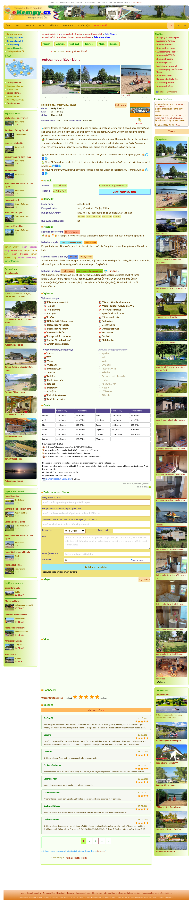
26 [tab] (85, 100)
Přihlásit (54, 25)
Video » (171, 131)
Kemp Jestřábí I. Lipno (14, 226)
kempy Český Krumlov (72, 34)
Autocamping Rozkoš (14, 345)
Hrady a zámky (68, 271)
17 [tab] (113, 97)
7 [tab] (70, 97)
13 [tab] (96, 97)
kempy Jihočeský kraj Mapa (54, 37)
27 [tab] (89, 100)
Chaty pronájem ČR (15, 51)
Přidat (160, 92)
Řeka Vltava (110, 34)
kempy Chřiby (12, 247)
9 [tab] (79, 97)
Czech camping (34, 893)
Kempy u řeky (13, 44)
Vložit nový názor (96, 710)
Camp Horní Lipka (12, 588)
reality (66, 897)
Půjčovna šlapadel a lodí (71, 242)
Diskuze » (101, 851)
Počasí (42, 25)
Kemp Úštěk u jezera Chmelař (18, 552)
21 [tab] (129, 97)
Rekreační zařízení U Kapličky (168, 829)
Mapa (18, 25)
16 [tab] (108, 97)
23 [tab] (138, 97)
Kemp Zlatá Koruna (13, 565)
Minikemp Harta (12, 601)
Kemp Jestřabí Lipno (13, 212)
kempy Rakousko (166, 897)
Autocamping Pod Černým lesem (170, 70)
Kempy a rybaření (15, 37)
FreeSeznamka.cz (14, 103)
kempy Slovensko (15, 48)
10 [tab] (83, 97)
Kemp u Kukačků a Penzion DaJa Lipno (19, 185)
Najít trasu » (120, 105)
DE (178, 25)
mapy (124, 897)
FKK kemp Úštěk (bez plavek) (168, 807)
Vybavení (60, 44)
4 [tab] (58, 97)
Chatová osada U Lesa (14, 414)
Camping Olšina (164, 62)
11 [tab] (87, 97)
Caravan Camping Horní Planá (18, 157)
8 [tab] (75, 97)
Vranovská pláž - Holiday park (18, 509)
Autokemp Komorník (167, 66)
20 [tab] (125, 97)
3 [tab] (54, 97)
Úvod (8, 25)
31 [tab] (106, 100)
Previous (43, 82)
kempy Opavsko (12, 261)
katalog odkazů (111, 897)
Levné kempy (13, 96)
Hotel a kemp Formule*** (167, 763)
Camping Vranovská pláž (168, 37)
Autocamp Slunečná (13, 641)
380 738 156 (59, 185)
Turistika (112, 271)
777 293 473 (59, 190)
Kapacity (46, 44)
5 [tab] (62, 97)
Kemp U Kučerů (164, 75)
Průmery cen (12, 89)
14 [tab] (100, 97)
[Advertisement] (21, 684)
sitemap (107, 893)
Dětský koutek (86, 257)
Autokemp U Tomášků (165, 851)
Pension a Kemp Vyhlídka (16, 614)
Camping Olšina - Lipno (15, 392)
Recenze (30, 25)
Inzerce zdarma (14, 92)
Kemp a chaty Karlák (14, 143)
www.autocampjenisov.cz (112, 185)
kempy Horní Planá (76, 51)
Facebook (61, 893)
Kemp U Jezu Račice (13, 436)
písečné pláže (90, 242)
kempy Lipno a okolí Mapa (80, 37)
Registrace (97, 893)
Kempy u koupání (15, 41)
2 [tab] (49, 97)
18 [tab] (117, 97)
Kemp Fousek (11, 654)
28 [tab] (94, 100)
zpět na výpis (58, 51)
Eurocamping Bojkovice (167, 79)
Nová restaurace (72, 232)
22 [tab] (134, 97)
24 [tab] (142, 97)
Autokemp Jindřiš (165, 82)
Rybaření (73, 257)
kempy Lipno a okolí (93, 34)
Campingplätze (49, 893)
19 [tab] (121, 97)
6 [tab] (66, 97)
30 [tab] (102, 100)
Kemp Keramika (11, 273)
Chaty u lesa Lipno (166, 48)
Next (149, 82)
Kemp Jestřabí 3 (12, 200)
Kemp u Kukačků (165, 58)
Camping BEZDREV (166, 55)
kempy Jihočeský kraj (51, 34)
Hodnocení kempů (15, 86)
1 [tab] (45, 97)
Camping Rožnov (165, 86)
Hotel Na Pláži (11, 170)
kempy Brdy (16, 250)
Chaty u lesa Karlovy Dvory (16, 118)
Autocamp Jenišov (166, 40)
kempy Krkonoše (20, 254)
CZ (171, 25)
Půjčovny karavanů (15, 99)
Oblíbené (173, 92)
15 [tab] (104, 97)
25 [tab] (146, 97)
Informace (68, 25)
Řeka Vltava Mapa (102, 37)
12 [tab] (91, 97)
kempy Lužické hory (27, 257)
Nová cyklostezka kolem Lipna (89, 271)
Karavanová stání (14, 34)
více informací (136, 2)
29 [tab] (98, 100)
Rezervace (89, 44)
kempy (23, 893)
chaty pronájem (138, 897)
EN (185, 25)
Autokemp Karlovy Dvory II (17, 130)
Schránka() (84, 25)
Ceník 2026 (74, 44)
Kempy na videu (14, 82)
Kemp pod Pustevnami (15, 628)
